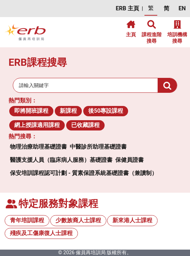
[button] (127, 8)
